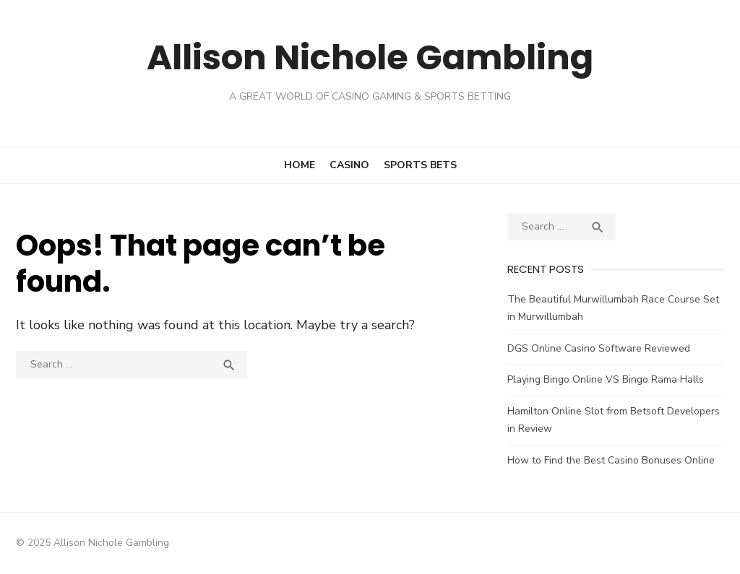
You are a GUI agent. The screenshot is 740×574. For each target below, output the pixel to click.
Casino (349, 165)
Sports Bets (420, 165)
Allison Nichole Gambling (370, 57)
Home (299, 165)
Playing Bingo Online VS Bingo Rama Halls (605, 379)
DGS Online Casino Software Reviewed (598, 348)
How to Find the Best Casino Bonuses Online (611, 460)
